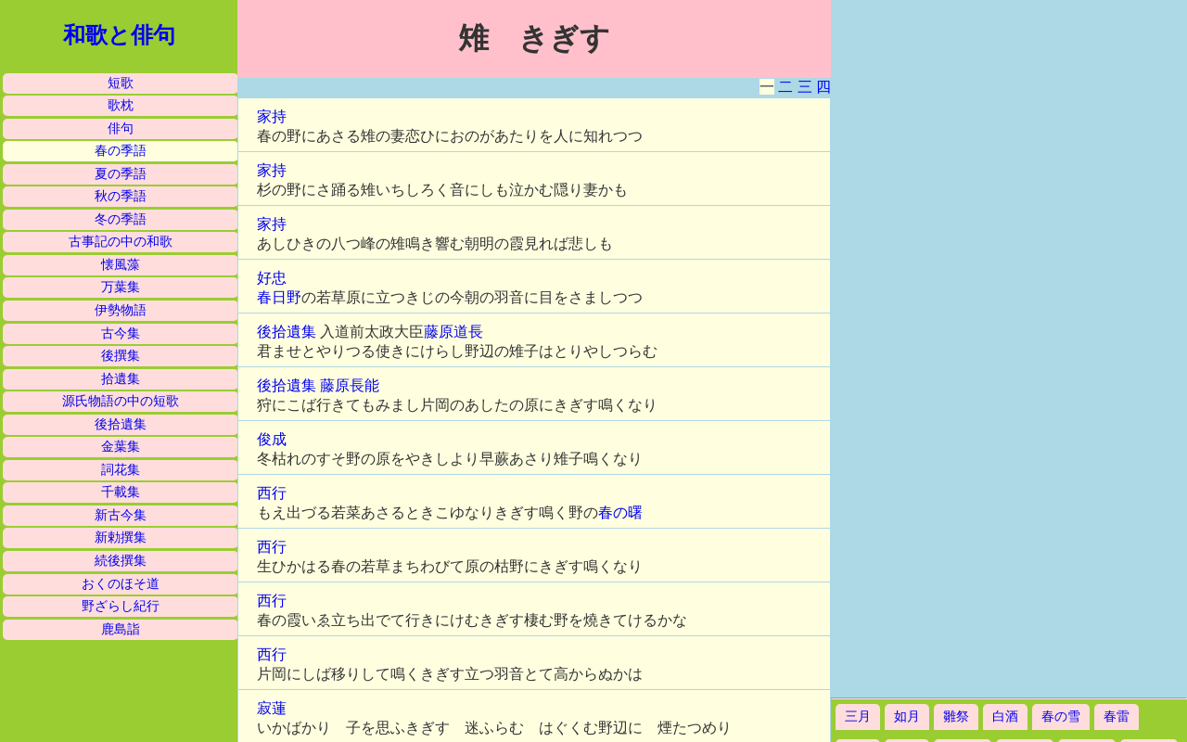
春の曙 (620, 512)
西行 (272, 493)
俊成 (272, 439)
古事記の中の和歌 (120, 242)
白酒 (1005, 716)
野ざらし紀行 (121, 606)
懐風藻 (120, 265)
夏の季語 (121, 174)
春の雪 (1060, 716)
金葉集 (120, 447)
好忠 (272, 278)
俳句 (121, 128)
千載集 (120, 492)
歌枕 (121, 105)
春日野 (279, 297)
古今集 (120, 333)
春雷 (1117, 716)
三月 (858, 716)
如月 (907, 716)
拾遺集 (120, 379)
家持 (272, 116)
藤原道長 (453, 331)
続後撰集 (121, 561)
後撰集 (120, 356)
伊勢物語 (121, 310)
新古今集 (121, 515)
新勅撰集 (121, 537)
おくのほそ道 (121, 584)
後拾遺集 (121, 424)
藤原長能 (349, 385)
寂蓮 (272, 708)
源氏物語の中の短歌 (120, 401)
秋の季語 (121, 196)
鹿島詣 (120, 629)
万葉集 (120, 287)
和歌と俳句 (119, 35)
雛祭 (956, 716)
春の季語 (121, 151)
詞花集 (120, 470)
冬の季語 (121, 219)
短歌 (121, 83)
